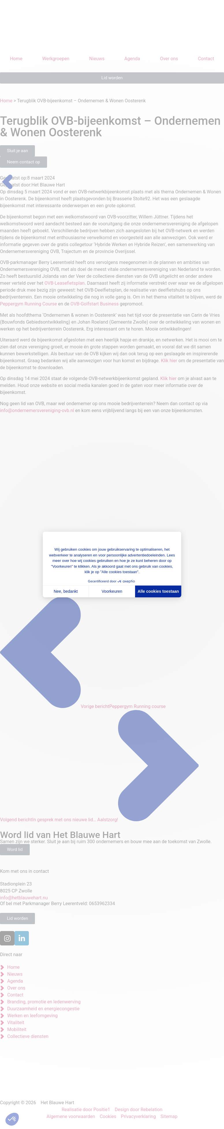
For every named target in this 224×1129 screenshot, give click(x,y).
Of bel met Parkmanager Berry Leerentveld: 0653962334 (57, 903)
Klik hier (169, 360)
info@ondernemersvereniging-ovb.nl (37, 410)
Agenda (132, 58)
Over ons (169, 58)
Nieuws (96, 58)
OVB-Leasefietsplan (64, 283)
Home (16, 58)
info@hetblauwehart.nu (24, 897)
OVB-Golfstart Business (94, 304)
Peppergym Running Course (28, 304)
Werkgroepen (55, 58)
